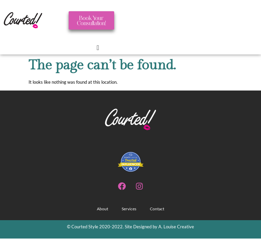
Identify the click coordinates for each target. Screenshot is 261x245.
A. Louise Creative (175, 226)
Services (129, 208)
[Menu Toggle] (98, 47)
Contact (157, 208)
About (102, 208)
